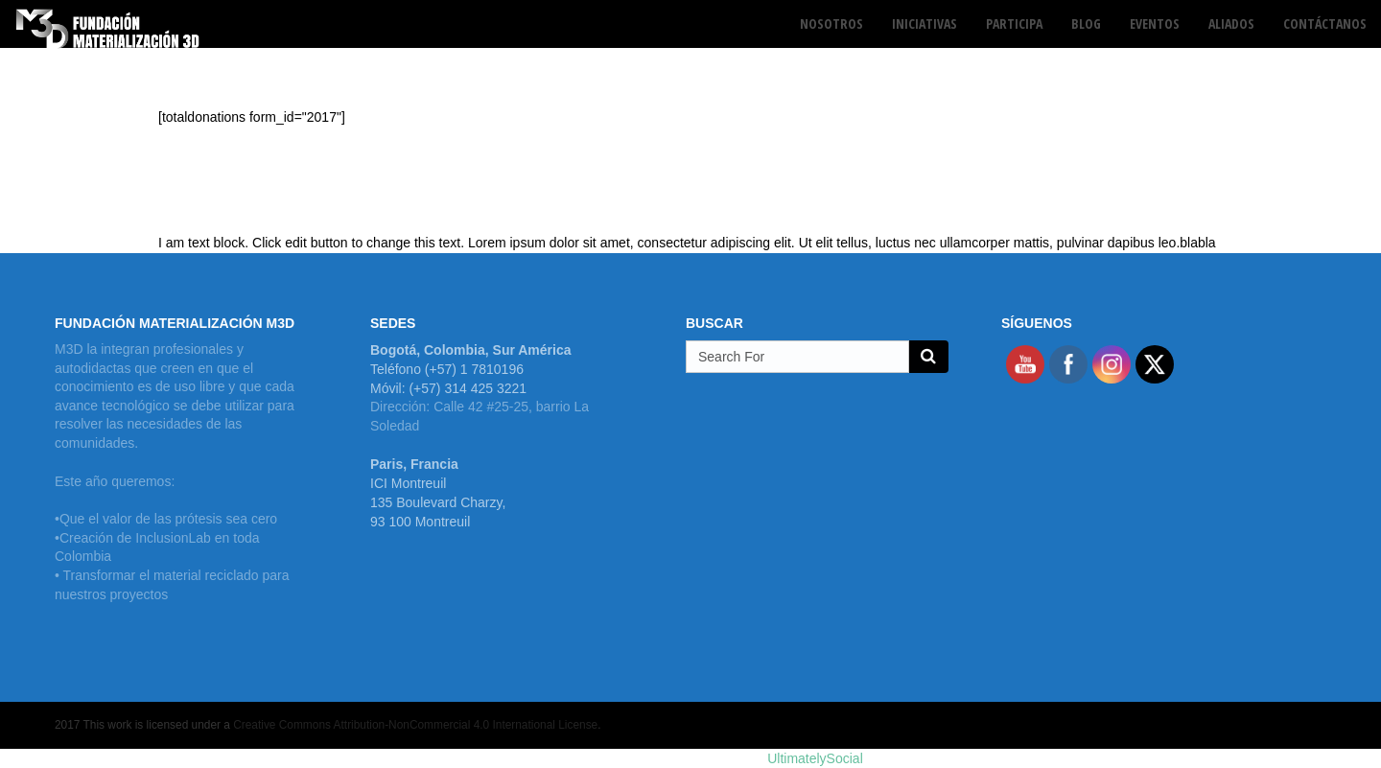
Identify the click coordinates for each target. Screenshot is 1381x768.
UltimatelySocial (815, 758)
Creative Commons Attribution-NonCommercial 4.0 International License (415, 725)
